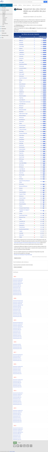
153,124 (43, 121)
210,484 (43, 141)
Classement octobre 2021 (17, 281)
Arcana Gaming (22, 125)
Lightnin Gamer (22, 127)
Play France (21, 141)
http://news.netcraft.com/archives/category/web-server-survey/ (27, 242)
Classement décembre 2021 (18, 278)
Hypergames (21, 225)
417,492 (43, 188)
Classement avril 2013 (17, 417)
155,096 (43, 125)
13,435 (43, 42)
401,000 (43, 181)
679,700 (43, 235)
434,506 (43, 192)
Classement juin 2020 (17, 309)
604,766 (43, 223)
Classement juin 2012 (17, 435)
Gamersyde (21, 66)
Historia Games (22, 149)
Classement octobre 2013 (17, 411)
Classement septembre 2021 (18, 283)
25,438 (43, 52)
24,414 (43, 50)
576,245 (43, 215)
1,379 (43, 38)
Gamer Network (22, 84)
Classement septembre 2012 (18, 432)
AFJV (20, 82)
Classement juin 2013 (17, 416)
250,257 (43, 153)
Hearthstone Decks (23, 64)
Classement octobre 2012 (17, 430)
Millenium (21, 40)
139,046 (43, 117)
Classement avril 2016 (17, 370)
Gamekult (21, 42)
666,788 (43, 233)
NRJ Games (21, 165)
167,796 (43, 127)
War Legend (21, 62)
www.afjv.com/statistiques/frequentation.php (23, 254)
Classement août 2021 (17, 284)
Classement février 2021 (17, 293)
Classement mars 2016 (17, 372)
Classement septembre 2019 (18, 326)
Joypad (20, 231)
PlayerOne (21, 153)
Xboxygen (21, 107)
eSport (3, 16)
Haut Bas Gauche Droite (24, 229)
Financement (4, 17)
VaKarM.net (21, 91)
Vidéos (3, 21)
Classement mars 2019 (17, 335)
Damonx (21, 190)
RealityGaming (22, 86)
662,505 (43, 231)
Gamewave (21, 76)
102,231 (43, 107)
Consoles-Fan (22, 223)
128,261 (43, 113)
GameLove (21, 196)
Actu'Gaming (21, 147)
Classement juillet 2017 (17, 356)
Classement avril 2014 (17, 400)
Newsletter (3, 28)
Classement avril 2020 (17, 312)
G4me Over (21, 235)
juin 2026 (4, 11)
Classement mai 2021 (17, 288)
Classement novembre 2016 (18, 366)
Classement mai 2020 (17, 310)
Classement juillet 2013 (17, 414)
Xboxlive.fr (21, 93)
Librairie (3, 22)
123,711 (43, 111)
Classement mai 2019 (17, 332)
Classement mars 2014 (17, 401)
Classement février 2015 (17, 386)
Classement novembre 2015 (18, 379)
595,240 (43, 219)
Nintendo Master (22, 115)
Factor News (21, 135)
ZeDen (20, 123)
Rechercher (4, 33)
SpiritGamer (21, 145)
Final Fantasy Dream (23, 215)
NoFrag (20, 80)
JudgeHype (21, 52)
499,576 (43, 210)
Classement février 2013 (17, 420)
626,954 (43, 227)
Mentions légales (12, 451)
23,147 (43, 48)
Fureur (20, 176)
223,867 (43, 147)
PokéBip (20, 60)
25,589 (43, 54)
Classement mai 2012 (17, 436)
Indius (20, 219)
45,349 (43, 60)
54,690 (43, 68)
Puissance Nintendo (23, 133)
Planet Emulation (22, 95)
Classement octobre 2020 (17, 303)
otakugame (21, 137)
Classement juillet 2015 (17, 382)
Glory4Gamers (22, 119)
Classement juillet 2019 (17, 329)
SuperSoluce (21, 54)
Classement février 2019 (17, 336)
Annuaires (3, 7)
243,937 (43, 151)
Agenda (3, 12)
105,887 (43, 109)
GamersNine (21, 200)
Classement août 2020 (17, 306)
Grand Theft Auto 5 (23, 78)
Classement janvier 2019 (17, 338)
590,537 (43, 217)
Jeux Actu (21, 56)
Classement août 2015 (17, 381)
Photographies (5, 23)
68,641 (43, 78)
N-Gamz (20, 188)
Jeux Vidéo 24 (22, 168)
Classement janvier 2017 (17, 360)
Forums (3, 26)
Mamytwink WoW (22, 109)
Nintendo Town (22, 217)
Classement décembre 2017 (18, 354)
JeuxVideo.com (22, 38)
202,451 (43, 137)
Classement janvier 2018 (17, 348)
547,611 (43, 213)
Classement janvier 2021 (17, 294)
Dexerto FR (21, 121)
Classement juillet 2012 (17, 433)
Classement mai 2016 (17, 369)
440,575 (43, 196)
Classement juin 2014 (17, 398)
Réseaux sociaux (4, 35)
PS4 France (21, 117)
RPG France (21, 159)
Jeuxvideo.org (22, 221)
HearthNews (21, 139)
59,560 (43, 74)
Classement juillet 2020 (17, 307)
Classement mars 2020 (17, 313)
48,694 (43, 62)
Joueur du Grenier (22, 129)
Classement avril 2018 (17, 344)
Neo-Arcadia (21, 174)
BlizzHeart (21, 111)
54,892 (43, 70)
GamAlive (21, 161)
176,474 (43, 129)
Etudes (3, 15)
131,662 (43, 115)
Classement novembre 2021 (18, 280)
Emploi (2, 30)
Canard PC (21, 72)
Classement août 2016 (17, 367)
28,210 (43, 56)
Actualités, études (5, 10)
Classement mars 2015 (17, 385)
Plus (2, 37)
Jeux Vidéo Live (22, 103)
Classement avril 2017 (17, 357)
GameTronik (21, 157)
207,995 (43, 139)
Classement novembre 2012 (18, 429)
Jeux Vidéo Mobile (22, 163)
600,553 (43, 221)
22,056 (43, 46)
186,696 (43, 133)
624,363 (43, 225)
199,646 (43, 135)
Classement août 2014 (17, 395)
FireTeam (21, 178)
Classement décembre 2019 (18, 322)
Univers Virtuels (22, 198)
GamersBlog (21, 151)
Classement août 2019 (17, 328)
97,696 (43, 105)
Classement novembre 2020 (18, 302)
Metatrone (21, 105)
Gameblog (21, 44)
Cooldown (21, 89)
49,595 (43, 64)
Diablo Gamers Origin (23, 113)
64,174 (43, 76)
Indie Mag (21, 143)
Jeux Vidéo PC (22, 99)
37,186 (43, 58)
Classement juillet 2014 (17, 397)
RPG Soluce (21, 184)
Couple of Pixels (22, 194)
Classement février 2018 (17, 347)
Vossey (20, 213)
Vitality (20, 237)
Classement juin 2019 (17, 331)
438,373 (43, 194)
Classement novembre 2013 (18, 410)
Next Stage (21, 131)
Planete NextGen (22, 204)
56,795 (43, 72)
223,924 (43, 149)
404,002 (43, 184)
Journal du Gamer (22, 68)
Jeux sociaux (21, 202)
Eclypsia (20, 48)
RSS (3, 24)
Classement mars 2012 (17, 439)
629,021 (43, 229)
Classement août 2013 (17, 413)
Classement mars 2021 (17, 291)
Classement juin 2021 (17, 287)
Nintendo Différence (23, 186)
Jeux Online (21, 46)
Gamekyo (21, 70)
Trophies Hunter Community (24, 101)
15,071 (43, 44)
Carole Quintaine (22, 192)
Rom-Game (21, 155)
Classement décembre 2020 (18, 300)
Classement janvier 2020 (17, 316)
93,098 (43, 101)
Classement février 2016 (17, 373)
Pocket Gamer (22, 227)
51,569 (43, 66)
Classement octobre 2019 (17, 325)
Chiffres (3, 14)
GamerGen (21, 58)
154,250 (43, 123)
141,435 (43, 119)
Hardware (4, 18)
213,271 (43, 143)
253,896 (43, 155)
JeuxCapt (21, 233)
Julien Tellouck (22, 170)
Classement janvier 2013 (17, 421)
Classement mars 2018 (17, 345)
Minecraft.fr (21, 50)
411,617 (43, 186)
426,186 (43, 190)
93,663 (43, 103)
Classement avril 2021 (17, 290)
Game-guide (21, 74)
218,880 (43, 145)
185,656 (43, 131)
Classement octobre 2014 (17, 394)
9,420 (43, 40)
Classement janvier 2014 (17, 404)
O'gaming (21, 97)
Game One (21, 172)
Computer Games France (24, 207)
